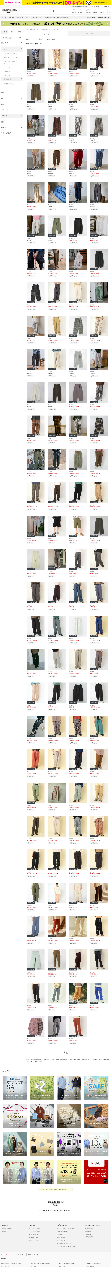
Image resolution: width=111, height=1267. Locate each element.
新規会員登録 (89, 1219)
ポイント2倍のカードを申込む (67, 1254)
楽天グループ (96, 6)
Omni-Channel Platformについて (66, 1237)
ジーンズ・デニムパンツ (11, 53)
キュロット (7, 75)
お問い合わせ (61, 1228)
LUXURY (3, 1222)
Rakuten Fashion (6, 1219)
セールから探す (33, 1228)
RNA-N (33, 29)
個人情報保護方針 (12, 1262)
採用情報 (31, 1262)
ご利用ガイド (61, 1225)
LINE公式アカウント (91, 1227)
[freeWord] (12, 38)
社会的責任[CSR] (23, 1262)
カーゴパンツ (8, 67)
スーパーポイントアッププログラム (67, 1219)
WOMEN (4, 32)
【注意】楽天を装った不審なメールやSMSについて (55, 1180)
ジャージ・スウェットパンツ (11, 62)
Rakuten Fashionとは (63, 1222)
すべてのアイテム (34, 1231)
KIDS (19, 32)
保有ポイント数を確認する (94, 1254)
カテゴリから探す (34, 1225)
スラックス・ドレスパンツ (11, 57)
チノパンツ (7, 71)
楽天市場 (106, 6)
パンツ (5, 49)
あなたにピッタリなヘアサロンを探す (11, 1254)
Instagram (88, 1225)
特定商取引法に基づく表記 (65, 1234)
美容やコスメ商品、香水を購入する (40, 1254)
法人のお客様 (61, 1231)
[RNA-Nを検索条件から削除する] (21, 116)
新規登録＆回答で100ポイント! (81, 6)
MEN (11, 32)
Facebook (88, 1222)
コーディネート (88, 33)
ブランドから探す (34, 1219)
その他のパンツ (8, 79)
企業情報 (3, 1262)
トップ (27, 29)
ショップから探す (34, 1222)
